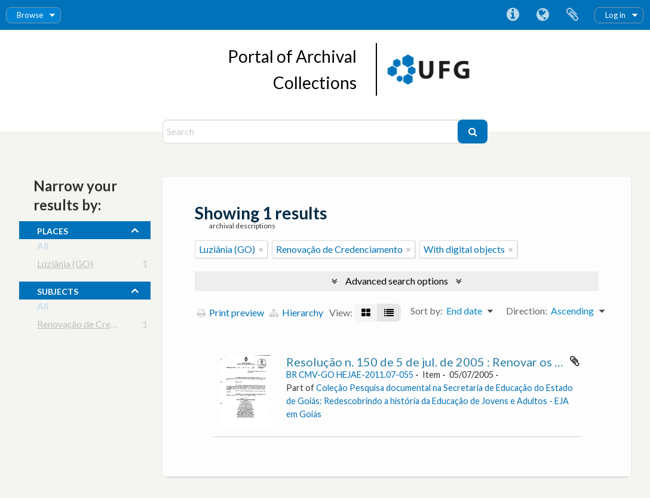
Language (542, 15)
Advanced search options (397, 280)
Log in (615, 15)
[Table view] (389, 313)
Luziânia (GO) (65, 265)
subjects (57, 290)
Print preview (230, 312)
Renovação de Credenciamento (100, 326)
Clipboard (572, 15)
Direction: (526, 310)
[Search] (311, 131)
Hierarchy (296, 312)
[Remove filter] (261, 249)
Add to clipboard (575, 361)
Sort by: (426, 310)
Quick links (513, 15)
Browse (30, 15)
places (52, 229)
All (42, 247)
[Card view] (366, 313)
